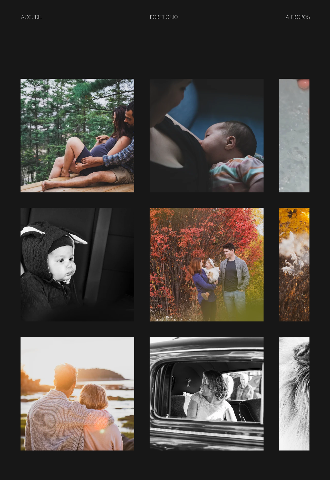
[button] (163, 18)
